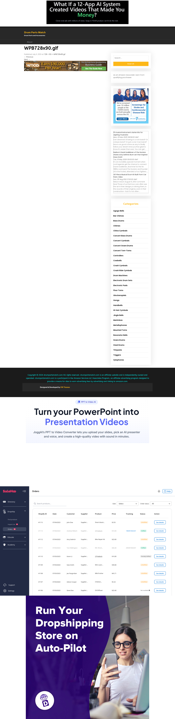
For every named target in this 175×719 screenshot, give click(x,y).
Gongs (116, 300)
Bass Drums (118, 221)
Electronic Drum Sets (122, 280)
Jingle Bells (118, 315)
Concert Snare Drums (123, 245)
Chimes (116, 226)
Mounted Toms (120, 330)
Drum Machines (120, 275)
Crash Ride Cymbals (122, 270)
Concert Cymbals (121, 240)
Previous (28, 57)
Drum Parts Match (35, 32)
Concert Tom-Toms (122, 250)
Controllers (118, 255)
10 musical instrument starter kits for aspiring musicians (128, 133)
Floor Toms (118, 290)
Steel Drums (118, 345)
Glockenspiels (119, 295)
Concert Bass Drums (122, 236)
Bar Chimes (118, 216)
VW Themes (65, 387)
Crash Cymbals (120, 265)
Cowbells (117, 260)
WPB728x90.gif (59, 54)
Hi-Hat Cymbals (120, 310)
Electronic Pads (120, 285)
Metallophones (120, 325)
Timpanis (117, 350)
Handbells (118, 305)
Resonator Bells (120, 335)
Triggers (117, 355)
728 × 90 (47, 54)
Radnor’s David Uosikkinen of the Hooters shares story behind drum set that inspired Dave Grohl (130, 154)
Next (27, 59)
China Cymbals (120, 230)
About (29, 42)
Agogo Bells (118, 211)
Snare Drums (119, 340)
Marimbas (118, 320)
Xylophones (118, 360)
